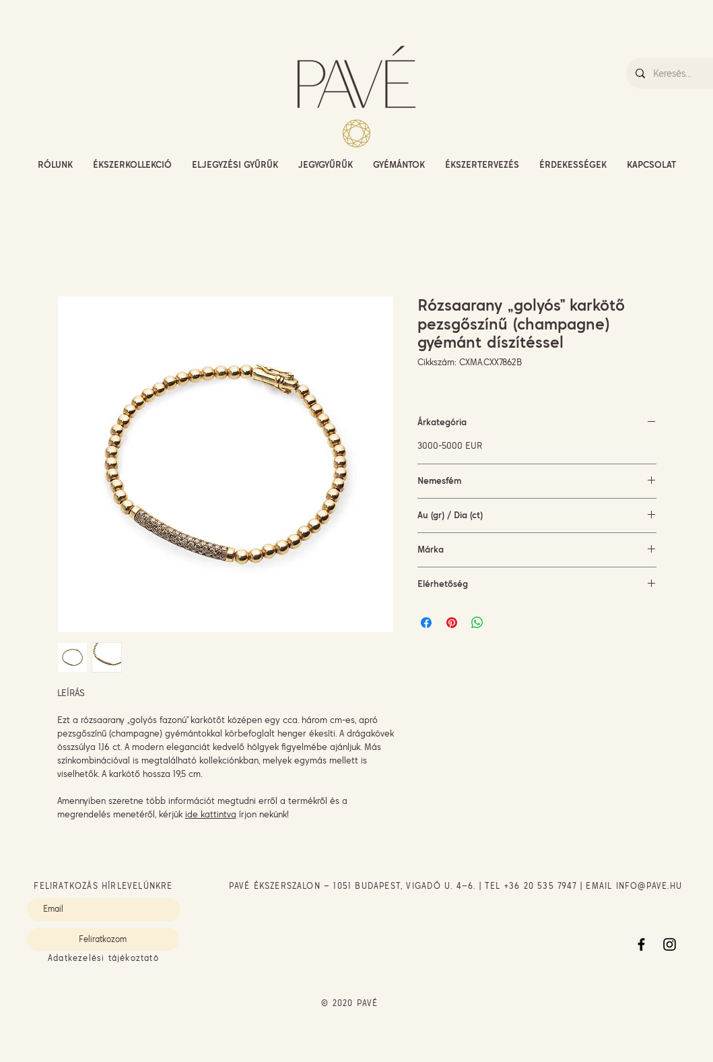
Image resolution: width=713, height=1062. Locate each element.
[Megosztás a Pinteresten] (452, 623)
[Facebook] (641, 944)
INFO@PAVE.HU (649, 886)
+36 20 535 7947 (540, 886)
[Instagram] (669, 944)
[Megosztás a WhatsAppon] (477, 623)
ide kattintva (210, 814)
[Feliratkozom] (103, 939)
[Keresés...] (682, 73)
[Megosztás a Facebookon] (426, 623)
